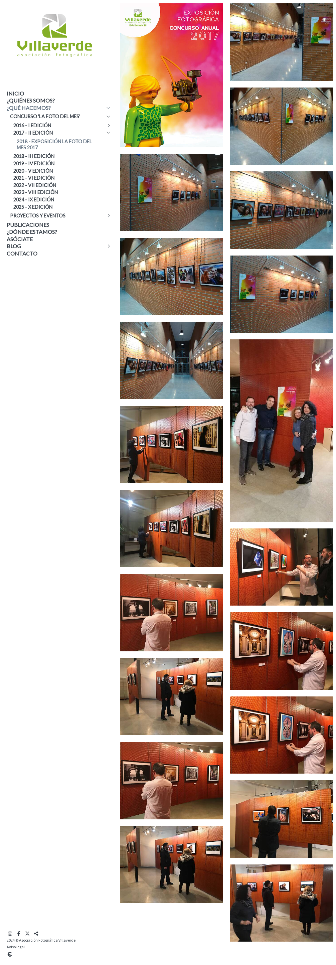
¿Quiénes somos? (31, 100)
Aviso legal (16, 946)
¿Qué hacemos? (29, 108)
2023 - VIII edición (35, 192)
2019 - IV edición (33, 163)
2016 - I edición (32, 125)
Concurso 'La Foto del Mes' (45, 116)
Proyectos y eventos (37, 215)
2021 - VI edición (33, 178)
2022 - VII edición (34, 185)
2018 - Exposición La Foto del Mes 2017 (54, 144)
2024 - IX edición (33, 199)
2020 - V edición (33, 171)
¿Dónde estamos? (32, 231)
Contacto (22, 253)
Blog (14, 246)
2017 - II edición (33, 133)
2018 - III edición (33, 156)
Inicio (15, 93)
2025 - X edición (32, 207)
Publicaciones (28, 224)
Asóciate (20, 239)
